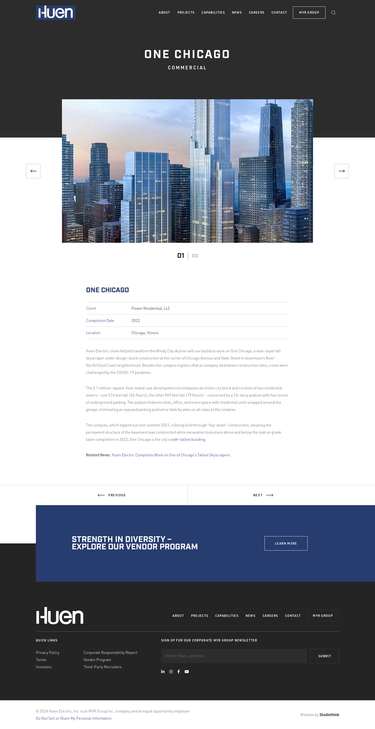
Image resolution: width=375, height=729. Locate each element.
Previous (112, 501)
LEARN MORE (286, 543)
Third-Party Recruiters (102, 666)
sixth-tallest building (188, 439)
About (164, 12)
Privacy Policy (48, 652)
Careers (256, 12)
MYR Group (309, 12)
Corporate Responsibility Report (110, 652)
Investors (43, 666)
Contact (279, 12)
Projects (185, 12)
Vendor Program (97, 659)
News (237, 12)
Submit (324, 656)
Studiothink (329, 714)
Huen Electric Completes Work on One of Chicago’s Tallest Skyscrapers (171, 455)
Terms (41, 659)
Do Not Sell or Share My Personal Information (74, 718)
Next (263, 501)
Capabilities (213, 12)
